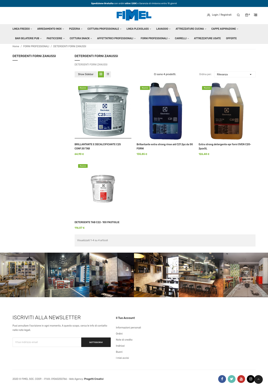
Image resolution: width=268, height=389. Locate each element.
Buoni (119, 351)
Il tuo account (125, 318)
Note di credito (124, 339)
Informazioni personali (128, 327)
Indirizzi (120, 345)
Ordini (119, 333)
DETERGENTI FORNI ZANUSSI (34, 56)
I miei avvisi (122, 358)
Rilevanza (235, 74)
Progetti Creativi (94, 379)
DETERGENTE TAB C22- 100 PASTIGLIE (97, 222)
